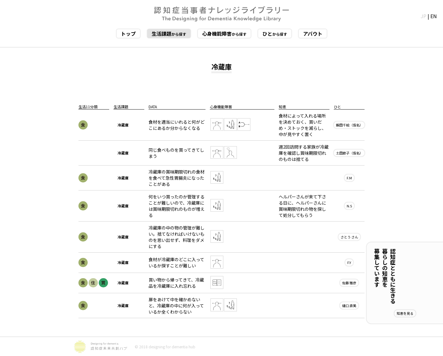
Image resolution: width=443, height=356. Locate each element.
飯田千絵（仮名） (349, 124)
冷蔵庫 (123, 124)
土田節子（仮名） (349, 152)
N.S (349, 205)
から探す (169, 33)
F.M (349, 177)
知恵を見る (425, 313)
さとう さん (349, 236)
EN (433, 16)
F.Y (349, 262)
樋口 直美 (349, 305)
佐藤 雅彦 (349, 282)
